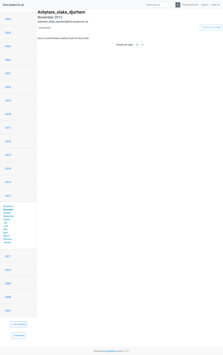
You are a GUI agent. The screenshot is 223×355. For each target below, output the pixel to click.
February (7, 239)
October (7, 213)
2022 (8, 59)
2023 (8, 46)
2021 (8, 73)
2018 (8, 114)
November (8, 209)
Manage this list (189, 4)
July (5, 222)
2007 (8, 310)
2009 (8, 283)
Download (18, 335)
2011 (8, 256)
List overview (19, 324)
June (5, 226)
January (7, 242)
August (6, 219)
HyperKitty (111, 351)
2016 (8, 141)
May (5, 229)
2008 (8, 297)
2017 (8, 127)
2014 (8, 168)
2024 (8, 32)
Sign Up (214, 4)
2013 (8, 182)
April (5, 232)
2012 (8, 195)
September (8, 216)
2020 (8, 87)
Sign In (204, 4)
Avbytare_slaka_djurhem (61, 12)
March (6, 236)
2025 (8, 19)
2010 (8, 269)
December (8, 206)
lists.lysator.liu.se (13, 4)
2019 (8, 100)
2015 (8, 154)
